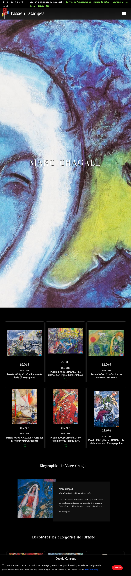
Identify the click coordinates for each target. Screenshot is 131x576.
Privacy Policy (91, 570)
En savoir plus (64, 512)
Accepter (117, 568)
